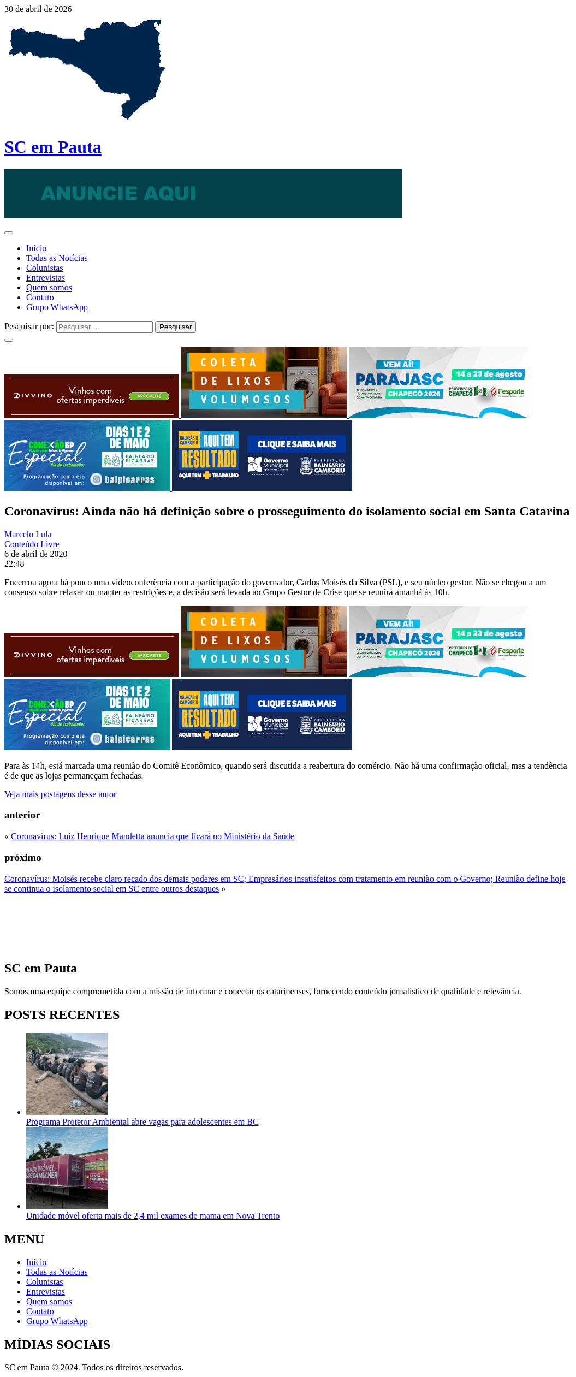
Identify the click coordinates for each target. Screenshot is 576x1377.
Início (36, 248)
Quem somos (49, 287)
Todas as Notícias (57, 258)
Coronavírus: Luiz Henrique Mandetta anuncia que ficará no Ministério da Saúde (152, 836)
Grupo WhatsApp (57, 307)
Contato (40, 297)
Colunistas (44, 267)
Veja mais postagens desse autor (60, 794)
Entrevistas (45, 277)
